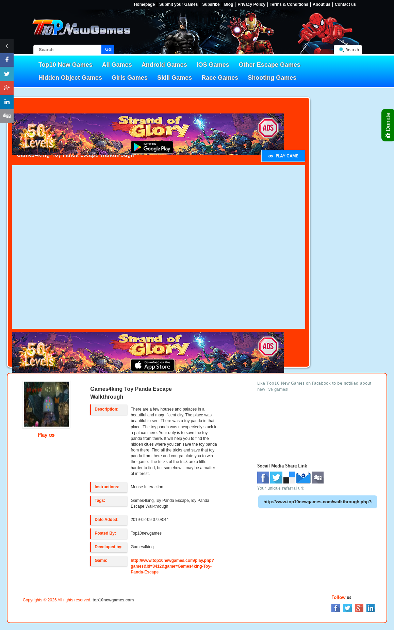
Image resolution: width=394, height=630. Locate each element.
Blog (228, 4)
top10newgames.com (113, 600)
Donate (388, 125)
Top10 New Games (65, 64)
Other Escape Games (269, 64)
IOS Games (213, 64)
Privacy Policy (251, 4)
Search (352, 49)
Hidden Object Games (70, 77)
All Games (117, 64)
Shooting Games (272, 77)
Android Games (164, 64)
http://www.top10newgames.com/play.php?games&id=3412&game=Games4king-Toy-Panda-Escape (172, 566)
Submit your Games (178, 4)
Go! (109, 49)
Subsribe (210, 4)
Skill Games (174, 77)
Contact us (345, 4)
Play (46, 435)
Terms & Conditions (289, 4)
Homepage (144, 4)
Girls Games (130, 77)
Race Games (219, 77)
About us (321, 4)
